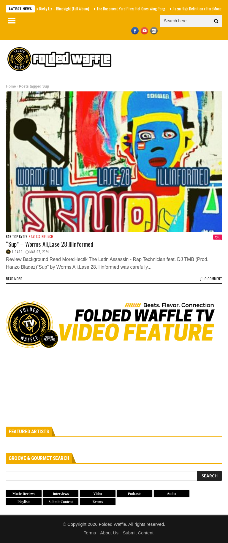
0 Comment (211, 278)
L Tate (17, 251)
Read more (14, 278)
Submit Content (138, 532)
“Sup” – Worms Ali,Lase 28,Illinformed (49, 243)
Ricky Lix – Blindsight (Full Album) (64, 9)
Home (11, 86)
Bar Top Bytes (16, 237)
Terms (90, 532)
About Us (109, 532)
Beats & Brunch (41, 237)
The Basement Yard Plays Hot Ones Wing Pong (130, 9)
